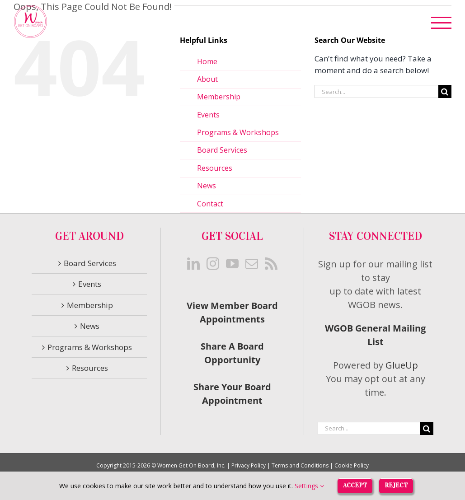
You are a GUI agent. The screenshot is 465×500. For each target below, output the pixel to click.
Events (208, 115)
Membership (218, 97)
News (206, 186)
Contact (210, 204)
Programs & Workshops (238, 132)
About (207, 79)
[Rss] (271, 263)
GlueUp (401, 365)
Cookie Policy (351, 465)
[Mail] (251, 263)
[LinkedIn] (193, 263)
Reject (396, 485)
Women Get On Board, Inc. (191, 465)
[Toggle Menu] (441, 23)
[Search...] (376, 91)
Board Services (222, 150)
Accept (355, 485)
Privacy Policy (248, 465)
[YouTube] (232, 263)
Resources (214, 168)
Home (207, 61)
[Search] (444, 91)
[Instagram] (213, 263)
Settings (309, 485)
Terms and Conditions (300, 465)
